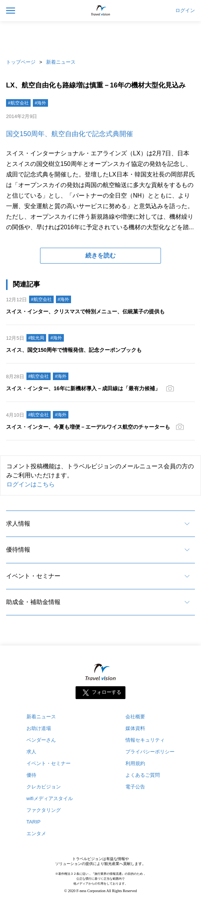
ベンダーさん (41, 740)
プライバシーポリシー (150, 751)
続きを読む (100, 255)
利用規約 (135, 763)
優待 (31, 775)
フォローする (106, 692)
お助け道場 (38, 728)
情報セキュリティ (145, 740)
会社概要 (135, 716)
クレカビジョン (43, 787)
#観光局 (36, 337)
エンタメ (36, 833)
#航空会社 (18, 103)
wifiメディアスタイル (49, 798)
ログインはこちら (30, 484)
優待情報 (18, 549)
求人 (31, 751)
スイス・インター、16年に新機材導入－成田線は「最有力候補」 (83, 388)
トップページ (21, 62)
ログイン (185, 10)
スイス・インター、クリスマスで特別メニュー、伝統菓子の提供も (85, 311)
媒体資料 (135, 728)
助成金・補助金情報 (33, 602)
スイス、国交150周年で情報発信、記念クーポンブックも (74, 350)
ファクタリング (43, 810)
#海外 (40, 103)
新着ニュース (61, 62)
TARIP (33, 822)
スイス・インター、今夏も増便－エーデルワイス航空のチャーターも (88, 427)
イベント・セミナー (33, 576)
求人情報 (18, 523)
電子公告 (135, 787)
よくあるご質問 (142, 775)
